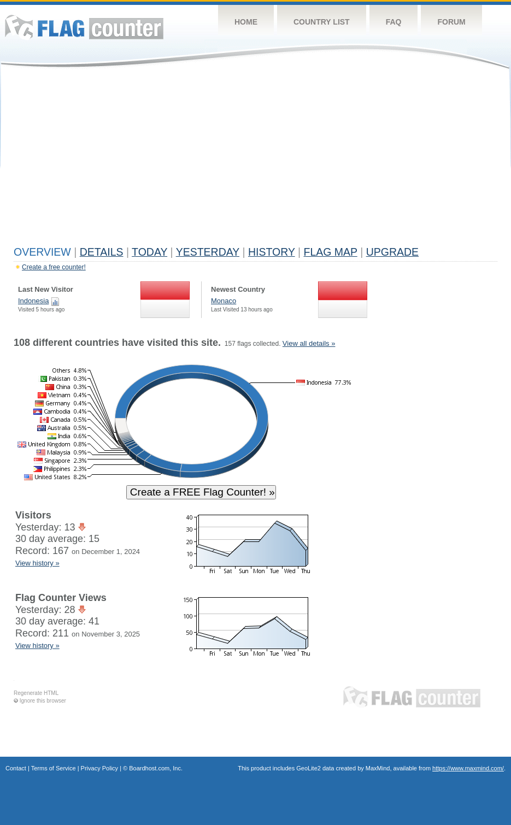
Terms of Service (53, 768)
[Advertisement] (255, 159)
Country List (321, 21)
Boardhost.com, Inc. (156, 768)
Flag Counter (84, 27)
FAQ (394, 21)
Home (245, 21)
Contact (15, 768)
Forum (451, 21)
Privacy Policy (99, 768)
